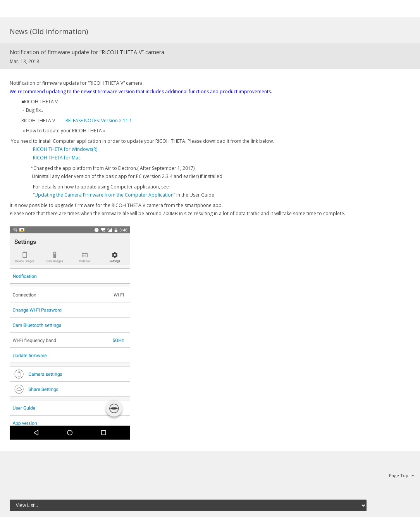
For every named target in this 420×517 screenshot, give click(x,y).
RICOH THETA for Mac (57, 157)
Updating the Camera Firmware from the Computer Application (104, 195)
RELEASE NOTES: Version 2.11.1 (98, 120)
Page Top (398, 475)
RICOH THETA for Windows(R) (65, 149)
